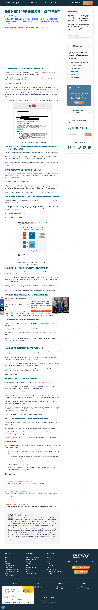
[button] (61, 312)
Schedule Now (41, 311)
